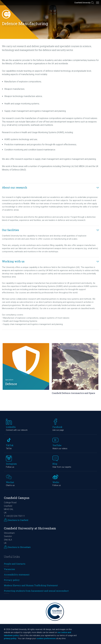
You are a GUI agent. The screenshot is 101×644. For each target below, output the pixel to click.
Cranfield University (82, 3)
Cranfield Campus (16, 498)
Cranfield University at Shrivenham (30, 528)
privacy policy (10, 638)
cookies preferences (46, 638)
